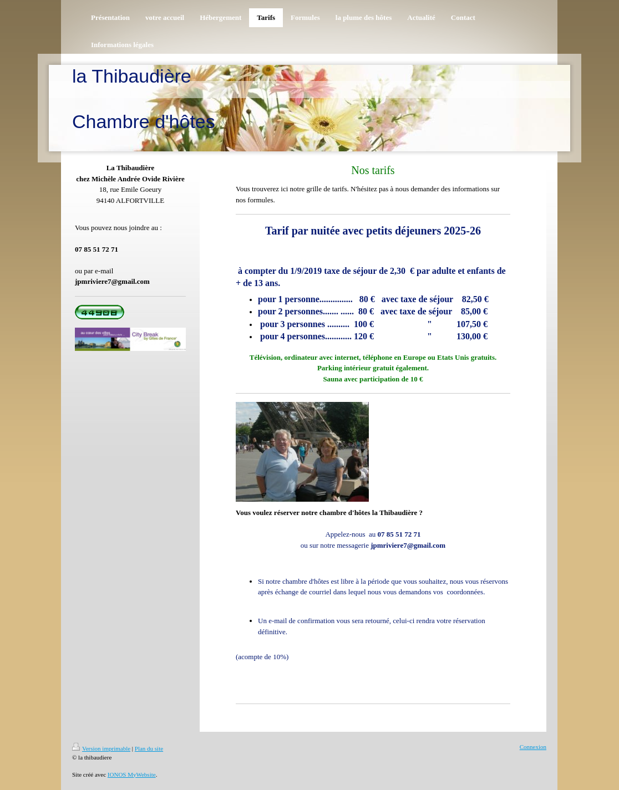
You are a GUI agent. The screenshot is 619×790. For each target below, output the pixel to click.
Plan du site (149, 748)
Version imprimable (101, 748)
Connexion (533, 746)
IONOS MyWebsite (132, 774)
